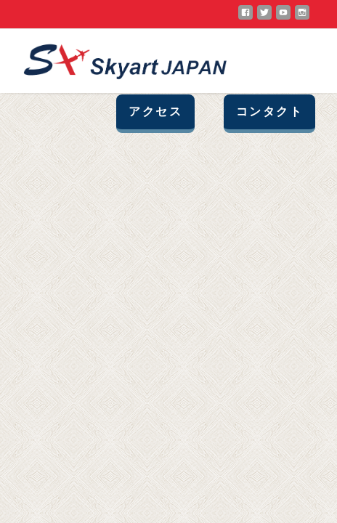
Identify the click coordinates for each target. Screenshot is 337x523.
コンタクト (269, 111)
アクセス (155, 111)
